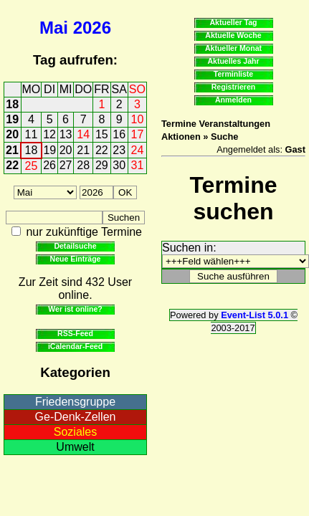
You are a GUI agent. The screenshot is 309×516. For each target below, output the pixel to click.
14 (83, 134)
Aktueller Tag (233, 22)
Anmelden (233, 99)
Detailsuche (75, 246)
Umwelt (75, 447)
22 (101, 150)
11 (31, 134)
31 (137, 165)
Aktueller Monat (233, 48)
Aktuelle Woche (233, 35)
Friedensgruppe (75, 402)
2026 (92, 27)
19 (12, 119)
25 (31, 166)
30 (119, 165)
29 (101, 165)
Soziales (75, 432)
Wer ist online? (75, 309)
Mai (53, 27)
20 (12, 134)
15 (101, 134)
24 (137, 150)
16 (119, 134)
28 (83, 165)
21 (12, 150)
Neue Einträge (75, 258)
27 (66, 165)
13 (66, 134)
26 (49, 165)
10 (137, 119)
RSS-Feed (75, 333)
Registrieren (233, 86)
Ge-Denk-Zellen (75, 417)
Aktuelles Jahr (233, 61)
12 (49, 134)
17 (137, 134)
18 (12, 104)
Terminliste (233, 74)
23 (119, 150)
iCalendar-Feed (75, 346)
